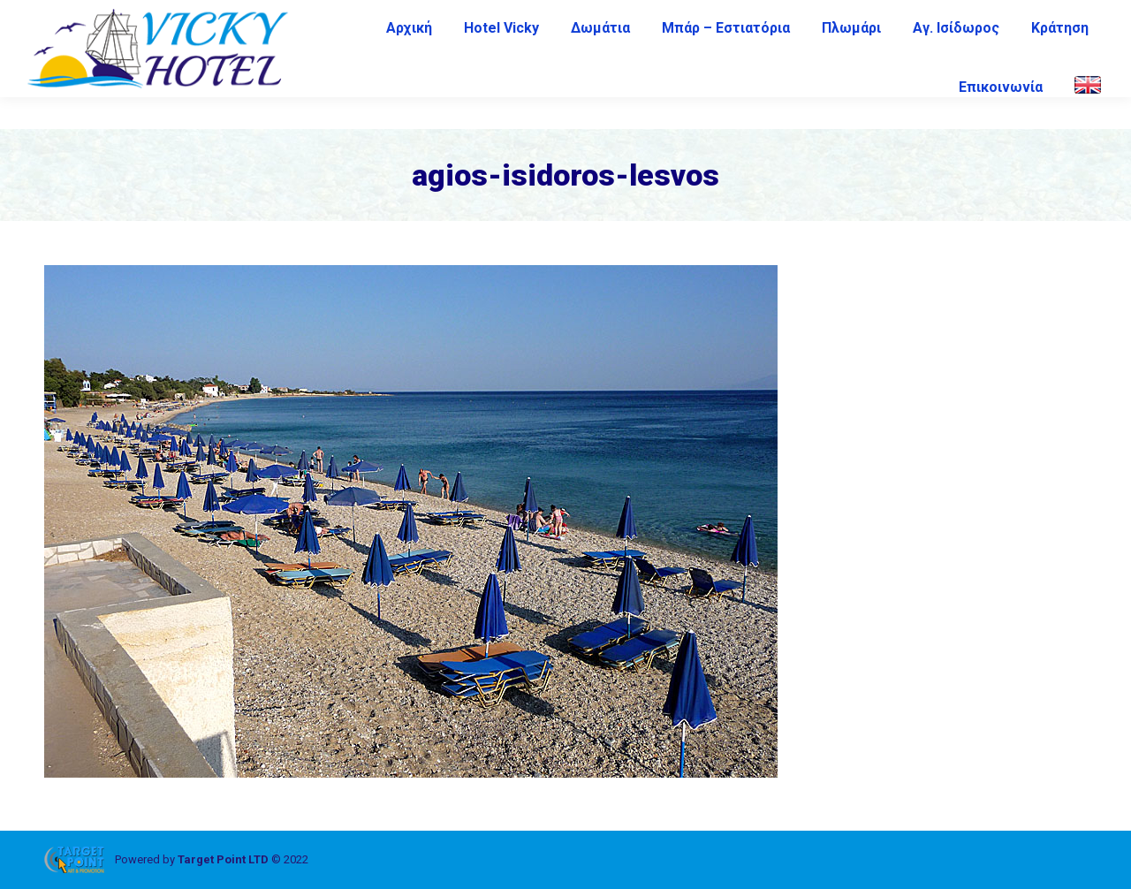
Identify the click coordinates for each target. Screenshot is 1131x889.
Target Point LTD (223, 859)
